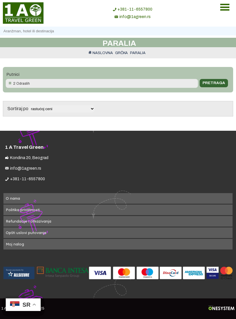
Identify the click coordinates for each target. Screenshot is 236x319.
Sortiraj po (51, 108)
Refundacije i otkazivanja (28, 221)
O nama (13, 198)
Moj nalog (15, 244)
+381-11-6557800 (134, 9)
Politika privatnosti (23, 209)
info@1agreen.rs (135, 17)
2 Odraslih (21, 84)
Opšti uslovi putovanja (26, 232)
